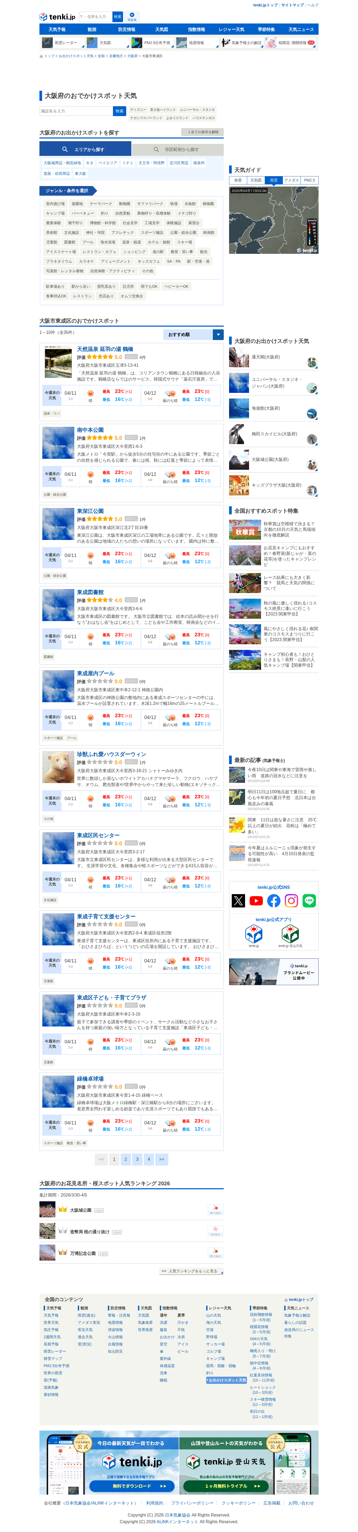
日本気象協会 (78, 1503)
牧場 (174, 204)
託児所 (128, 286)
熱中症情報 (265, 1366)
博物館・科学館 (103, 223)
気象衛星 (145, 1322)
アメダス (291, 180)
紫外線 (165, 1358)
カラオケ (86, 261)
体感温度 (167, 1366)
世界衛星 (145, 1330)
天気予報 (57, 29)
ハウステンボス (204, 118)
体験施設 (173, 223)
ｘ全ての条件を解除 (203, 132)
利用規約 (154, 1503)
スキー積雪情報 (265, 1402)
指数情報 (196, 29)
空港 (210, 1330)
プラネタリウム (59, 261)
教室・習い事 (182, 252)
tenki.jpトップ (265, 5)
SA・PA (173, 261)
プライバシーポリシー (192, 1503)
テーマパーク (101, 204)
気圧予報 (51, 1330)
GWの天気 (265, 1342)
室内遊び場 (55, 204)
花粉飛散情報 (265, 1317)
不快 (181, 1330)
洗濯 (163, 1322)
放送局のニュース (299, 1330)
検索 (117, 17)
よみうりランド (177, 118)
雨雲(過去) (86, 1315)
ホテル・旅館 (159, 242)
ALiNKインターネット (113, 1503)
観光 (204, 252)
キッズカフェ (149, 261)
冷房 (181, 1337)
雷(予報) (50, 1380)
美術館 (51, 232)
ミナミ (127, 163)
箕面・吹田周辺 (57, 173)
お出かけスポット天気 (227, 1380)
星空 (163, 1344)
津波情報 (115, 1330)
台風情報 (115, 1344)
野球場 (211, 1337)
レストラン (82, 296)
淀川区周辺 (179, 163)
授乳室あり (106, 286)
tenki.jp (57, 18)
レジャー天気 (231, 29)
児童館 (51, 242)
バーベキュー (83, 213)
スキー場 (184, 242)
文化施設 (71, 232)
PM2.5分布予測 (56, 1366)
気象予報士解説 (297, 1315)
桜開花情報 (265, 1329)
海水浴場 (107, 242)
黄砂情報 (51, 1394)
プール (87, 242)
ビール (183, 1351)
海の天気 (213, 1322)
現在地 (132, 19)
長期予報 (51, 1344)
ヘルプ (313, 5)
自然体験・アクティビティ (112, 271)
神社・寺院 (95, 232)
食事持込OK (56, 296)
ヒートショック (265, 1390)
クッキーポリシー (239, 1503)
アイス (183, 1344)
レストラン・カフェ (99, 252)
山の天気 (213, 1315)
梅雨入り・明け (265, 1354)
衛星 (238, 180)
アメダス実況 (89, 1322)
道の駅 (158, 252)
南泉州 (199, 163)
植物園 (208, 204)
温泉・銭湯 (131, 242)
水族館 (190, 204)
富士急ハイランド (163, 110)
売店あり (106, 296)
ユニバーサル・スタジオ (197, 110)
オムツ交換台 (132, 296)
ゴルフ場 (213, 1351)
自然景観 (122, 213)
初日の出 (265, 1414)
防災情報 (126, 29)
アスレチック (123, 232)
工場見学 (152, 223)
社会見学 (130, 223)
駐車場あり (55, 286)
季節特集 (266, 29)
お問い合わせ (301, 1503)
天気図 (161, 29)
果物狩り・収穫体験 (154, 213)
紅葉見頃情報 (265, 1378)
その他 (147, 271)
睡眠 (163, 1380)
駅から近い (81, 286)
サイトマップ (292, 5)
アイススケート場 (61, 252)
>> (161, 1159)
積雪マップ (53, 1358)
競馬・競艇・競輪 (221, 1366)
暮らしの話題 (295, 1322)
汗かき (183, 1322)
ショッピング (134, 252)
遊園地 (77, 204)
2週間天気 (52, 1337)
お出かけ (167, 1337)
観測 (92, 29)
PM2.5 (309, 180)
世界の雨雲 (53, 1373)
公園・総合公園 (183, 232)
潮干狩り (75, 223)
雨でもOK (149, 286)
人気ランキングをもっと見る (193, 1271)
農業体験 (53, 223)
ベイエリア (108, 163)
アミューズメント (116, 261)
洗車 (163, 1373)
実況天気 (85, 1330)
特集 (288, 1336)
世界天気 (51, 1322)
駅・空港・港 (198, 261)
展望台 (194, 223)
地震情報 (115, 1322)
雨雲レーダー (55, 1351)
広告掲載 (271, 1503)
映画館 (208, 232)
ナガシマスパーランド (146, 118)
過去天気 (85, 1337)
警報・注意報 (119, 1315)
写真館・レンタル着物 (64, 271)
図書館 (69, 242)
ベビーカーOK (176, 286)
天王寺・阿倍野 (152, 163)
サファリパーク (150, 204)
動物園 (124, 204)
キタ (89, 163)
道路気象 (51, 1387)
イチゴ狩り (187, 213)
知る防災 (115, 1351)
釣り (104, 213)
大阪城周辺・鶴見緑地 (62, 163)
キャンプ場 (55, 213)
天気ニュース (301, 29)
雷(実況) (84, 1344)
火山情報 (115, 1337)
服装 (163, 1330)
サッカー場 (215, 1344)
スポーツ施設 (152, 232)
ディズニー (138, 110)
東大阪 (80, 173)
